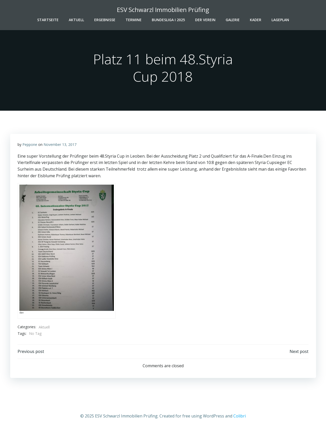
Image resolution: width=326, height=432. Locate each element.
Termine (134, 19)
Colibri (239, 417)
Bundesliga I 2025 (168, 19)
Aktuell (76, 19)
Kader (255, 19)
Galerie (233, 19)
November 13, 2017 (60, 145)
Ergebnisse (104, 19)
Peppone (29, 145)
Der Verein (205, 19)
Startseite (48, 19)
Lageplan (280, 19)
